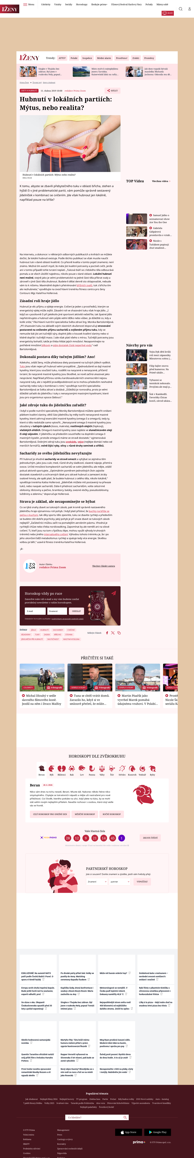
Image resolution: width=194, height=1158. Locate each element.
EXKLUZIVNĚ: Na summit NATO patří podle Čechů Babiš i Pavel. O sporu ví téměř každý (37, 976)
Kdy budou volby (126, 1099)
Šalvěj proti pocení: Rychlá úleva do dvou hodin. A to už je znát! (115, 1056)
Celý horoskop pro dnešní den (50, 814)
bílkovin (45, 345)
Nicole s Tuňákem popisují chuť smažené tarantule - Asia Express (159, 247)
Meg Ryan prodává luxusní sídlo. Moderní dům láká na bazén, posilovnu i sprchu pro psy (115, 1043)
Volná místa (28, 1134)
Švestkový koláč (106, 1107)
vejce (81, 441)
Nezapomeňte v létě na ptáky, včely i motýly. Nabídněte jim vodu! (116, 1070)
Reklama (27, 1139)
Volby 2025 (49, 1103)
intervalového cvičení (56, 534)
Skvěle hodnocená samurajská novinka (35, 1041)
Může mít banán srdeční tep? (115, 973)
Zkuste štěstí (150, 837)
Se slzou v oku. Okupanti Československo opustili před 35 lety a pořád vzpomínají (36, 1005)
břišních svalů (84, 285)
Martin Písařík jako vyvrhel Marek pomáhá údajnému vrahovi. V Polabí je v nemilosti (136, 702)
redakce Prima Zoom (75, 90)
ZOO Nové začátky (144, 1099)
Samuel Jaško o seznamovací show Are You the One (159, 219)
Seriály (68, 4)
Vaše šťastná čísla (95, 831)
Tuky (22, 366)
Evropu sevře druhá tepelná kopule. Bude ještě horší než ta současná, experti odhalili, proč (38, 991)
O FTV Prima (29, 1130)
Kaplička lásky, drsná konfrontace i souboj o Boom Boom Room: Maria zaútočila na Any (77, 991)
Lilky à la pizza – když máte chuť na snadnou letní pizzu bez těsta (155, 1004)
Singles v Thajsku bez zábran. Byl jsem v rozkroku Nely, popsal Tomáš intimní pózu (49, 73)
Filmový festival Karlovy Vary (126, 4)
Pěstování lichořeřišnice (118, 1103)
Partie (105, 1099)
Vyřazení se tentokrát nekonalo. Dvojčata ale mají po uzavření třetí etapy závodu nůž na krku (160, 383)
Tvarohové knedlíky (161, 1103)
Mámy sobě (162, 4)
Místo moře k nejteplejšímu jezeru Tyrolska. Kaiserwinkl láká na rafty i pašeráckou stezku (105, 73)
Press (59, 1134)
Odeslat (75, 610)
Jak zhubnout (31, 1099)
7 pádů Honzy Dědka (32, 1103)
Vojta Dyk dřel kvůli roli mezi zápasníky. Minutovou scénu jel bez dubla (160, 355)
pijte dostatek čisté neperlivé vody (72, 345)
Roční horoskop (112, 814)
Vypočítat (141, 880)
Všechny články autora (103, 565)
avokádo (71, 441)
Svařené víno (62, 1103)
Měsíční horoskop (85, 814)
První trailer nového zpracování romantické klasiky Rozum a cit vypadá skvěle (36, 1072)
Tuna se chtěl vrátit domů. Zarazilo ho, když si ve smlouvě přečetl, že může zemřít (89, 702)
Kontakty (61, 1144)
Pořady (149, 4)
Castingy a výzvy (65, 1139)
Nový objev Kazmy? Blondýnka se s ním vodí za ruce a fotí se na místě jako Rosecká (77, 1072)
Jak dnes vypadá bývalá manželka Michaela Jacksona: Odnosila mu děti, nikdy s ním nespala (158, 73)
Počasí (113, 1099)
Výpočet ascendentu (141, 1103)
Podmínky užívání (31, 1148)
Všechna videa (160, 181)
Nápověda (62, 1153)
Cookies (26, 1153)
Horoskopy (81, 4)
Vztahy (57, 4)
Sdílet (114, 91)
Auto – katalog (162, 1099)
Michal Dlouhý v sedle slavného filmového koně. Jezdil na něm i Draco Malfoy (41, 700)
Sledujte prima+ (99, 4)
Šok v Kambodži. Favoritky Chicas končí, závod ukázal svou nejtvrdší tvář (160, 398)
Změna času (94, 1099)
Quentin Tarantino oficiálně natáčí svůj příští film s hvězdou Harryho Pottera (37, 1057)
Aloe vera (100, 1103)
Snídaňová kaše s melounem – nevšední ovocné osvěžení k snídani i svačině (153, 976)
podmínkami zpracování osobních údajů (67, 619)
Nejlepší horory (67, 1099)
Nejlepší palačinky (88, 1107)
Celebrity (45, 4)
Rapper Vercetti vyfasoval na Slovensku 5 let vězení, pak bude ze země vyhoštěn (77, 1057)
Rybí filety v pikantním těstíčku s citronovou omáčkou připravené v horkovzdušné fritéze (155, 991)
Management (63, 1130)
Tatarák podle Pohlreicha (82, 1103)
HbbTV (26, 1144)
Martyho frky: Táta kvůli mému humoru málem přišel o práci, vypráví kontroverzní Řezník (75, 1043)
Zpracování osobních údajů (69, 1148)
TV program (81, 1099)
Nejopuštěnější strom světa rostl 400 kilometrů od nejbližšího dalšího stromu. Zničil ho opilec (116, 1005)
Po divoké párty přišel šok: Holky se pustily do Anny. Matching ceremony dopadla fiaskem (77, 976)
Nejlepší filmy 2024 (48, 1099)
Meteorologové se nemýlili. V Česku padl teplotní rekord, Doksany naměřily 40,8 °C (113, 991)
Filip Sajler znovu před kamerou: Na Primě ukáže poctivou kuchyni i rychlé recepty (159, 369)
